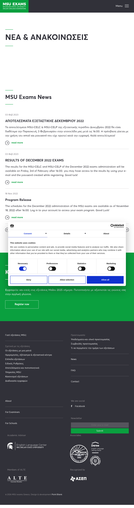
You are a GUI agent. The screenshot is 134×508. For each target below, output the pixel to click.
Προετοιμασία (78, 338)
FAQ (73, 374)
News (74, 362)
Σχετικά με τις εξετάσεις (17, 349)
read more (17, 143)
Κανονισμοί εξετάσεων (16, 380)
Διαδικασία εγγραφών (16, 384)
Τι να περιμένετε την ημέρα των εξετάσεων (93, 351)
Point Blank (57, 498)
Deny (28, 280)
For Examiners (12, 415)
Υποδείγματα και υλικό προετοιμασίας (90, 343)
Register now (22, 307)
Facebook (78, 409)
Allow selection (67, 280)
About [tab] (106, 233)
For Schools (11, 426)
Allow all (105, 280)
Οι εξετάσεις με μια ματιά (18, 354)
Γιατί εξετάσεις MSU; (15, 338)
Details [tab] (67, 233)
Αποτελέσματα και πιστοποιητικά (22, 371)
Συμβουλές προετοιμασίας (84, 347)
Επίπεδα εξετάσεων (15, 362)
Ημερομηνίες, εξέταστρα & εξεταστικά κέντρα (28, 358)
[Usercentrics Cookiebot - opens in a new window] (112, 226)
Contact (75, 385)
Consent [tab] (28, 233)
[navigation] (122, 6)
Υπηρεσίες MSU (13, 375)
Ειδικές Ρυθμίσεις (14, 367)
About (8, 404)
